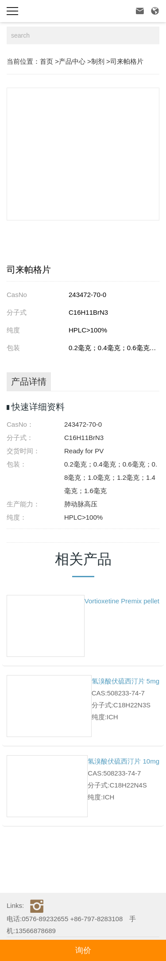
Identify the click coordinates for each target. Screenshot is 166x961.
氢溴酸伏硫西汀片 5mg (125, 681)
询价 (83, 950)
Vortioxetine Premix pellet (122, 601)
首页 (46, 61)
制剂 (97, 61)
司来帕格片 (126, 61)
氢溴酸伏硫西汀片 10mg (123, 761)
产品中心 (72, 61)
